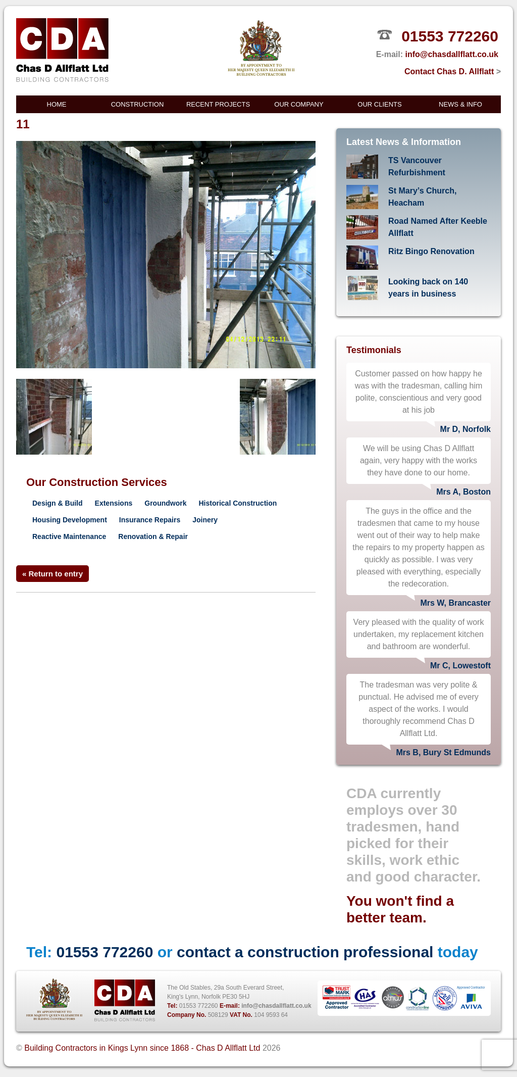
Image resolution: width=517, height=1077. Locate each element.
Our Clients (379, 104)
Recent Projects (218, 104)
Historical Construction (238, 503)
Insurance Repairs (149, 520)
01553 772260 (449, 36)
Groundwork (165, 503)
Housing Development (69, 520)
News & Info (460, 104)
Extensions (114, 503)
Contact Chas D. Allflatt (452, 71)
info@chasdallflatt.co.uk (451, 54)
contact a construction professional (305, 952)
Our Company (298, 104)
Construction (137, 104)
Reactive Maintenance (69, 536)
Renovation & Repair (153, 536)
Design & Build (57, 503)
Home (57, 104)
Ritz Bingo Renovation (431, 251)
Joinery (205, 520)
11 (23, 124)
